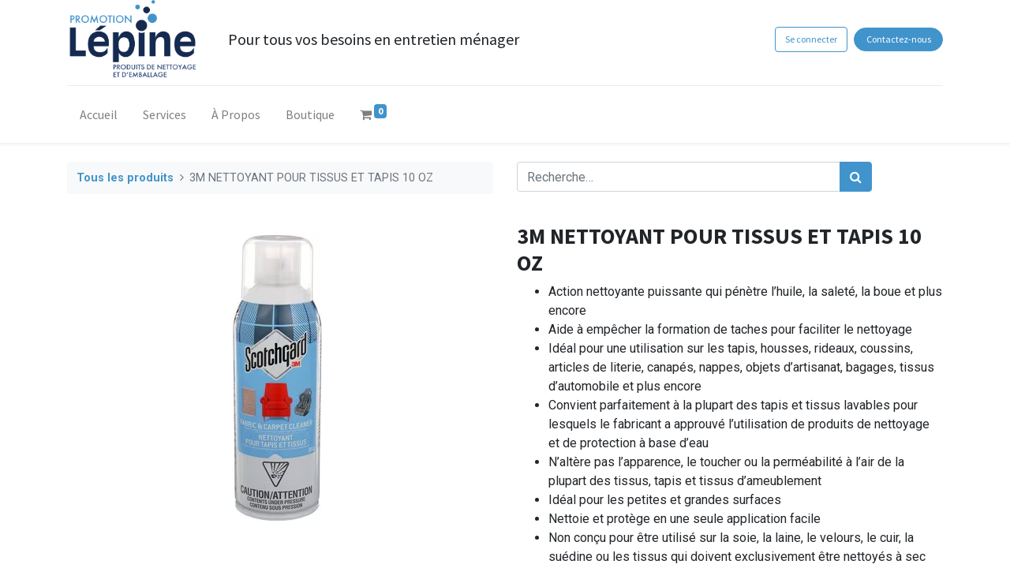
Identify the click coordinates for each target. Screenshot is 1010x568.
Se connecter (811, 39)
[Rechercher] (856, 177)
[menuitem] (99, 117)
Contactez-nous (898, 39)
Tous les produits (125, 178)
